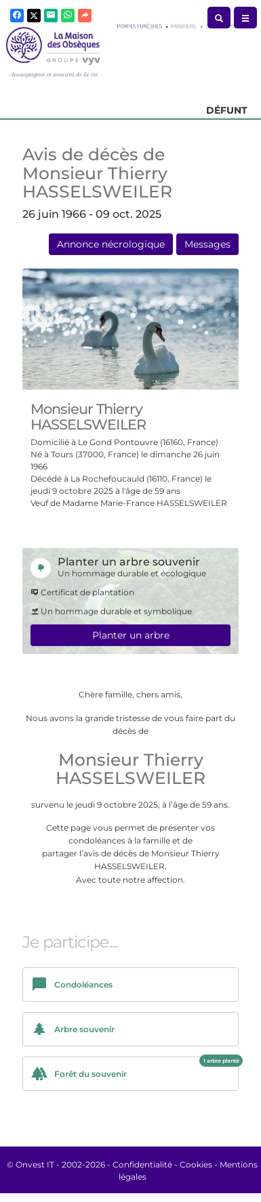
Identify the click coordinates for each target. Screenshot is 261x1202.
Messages (207, 244)
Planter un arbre (130, 635)
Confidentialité (142, 1164)
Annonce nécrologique (111, 244)
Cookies (196, 1164)
